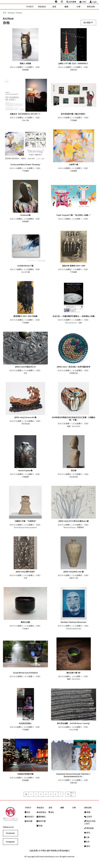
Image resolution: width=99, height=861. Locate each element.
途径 (54, 6)
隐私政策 (34, 850)
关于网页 (42, 850)
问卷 (79, 6)
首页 (4, 13)
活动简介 (29, 816)
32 (68, 794)
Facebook (10, 833)
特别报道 (89, 828)
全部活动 (41, 812)
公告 (86, 837)
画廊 (66, 6)
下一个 (72, 794)
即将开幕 (41, 821)
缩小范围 (88, 22)
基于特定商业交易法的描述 (58, 850)
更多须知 (91, 6)
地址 (51, 812)
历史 (27, 812)
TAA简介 (29, 6)
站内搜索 (71, 1)
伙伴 (86, 841)
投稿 (87, 812)
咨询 (87, 846)
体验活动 (42, 6)
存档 (39, 825)
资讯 (87, 832)
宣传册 (28, 821)
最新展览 (41, 816)
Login (93, 1)
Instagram (10, 841)
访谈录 (88, 816)
